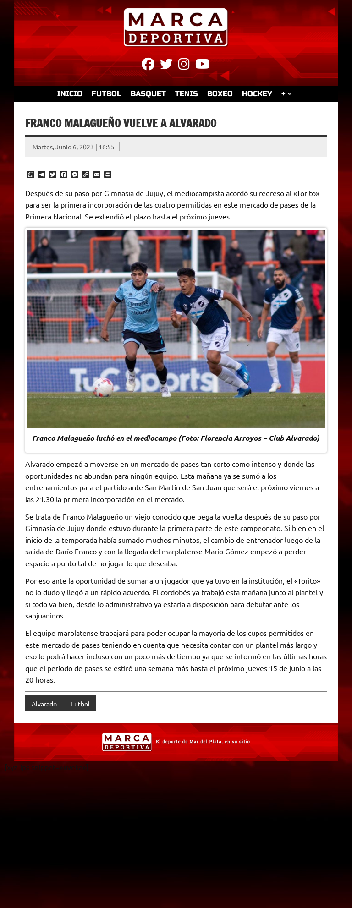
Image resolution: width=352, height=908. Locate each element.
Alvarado (44, 704)
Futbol (80, 704)
